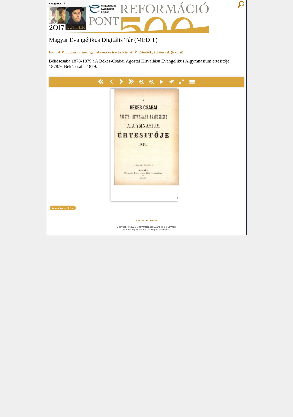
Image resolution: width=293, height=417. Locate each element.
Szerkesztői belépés (146, 220)
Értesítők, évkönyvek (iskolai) (161, 52)
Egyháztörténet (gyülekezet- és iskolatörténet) (99, 52)
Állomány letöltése (63, 208)
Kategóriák (55, 3)
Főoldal (54, 52)
